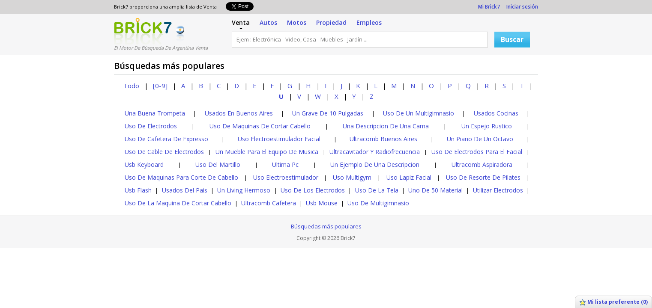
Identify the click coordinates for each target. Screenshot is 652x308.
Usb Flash (138, 190)
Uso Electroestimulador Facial (279, 139)
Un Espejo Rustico (486, 126)
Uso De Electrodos (151, 126)
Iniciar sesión (522, 6)
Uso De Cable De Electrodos (164, 152)
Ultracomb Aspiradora (482, 164)
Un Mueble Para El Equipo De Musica (266, 152)
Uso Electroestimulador (285, 177)
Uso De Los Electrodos (313, 190)
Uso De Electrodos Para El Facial (476, 152)
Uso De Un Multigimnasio (418, 113)
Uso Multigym (352, 177)
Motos (296, 22)
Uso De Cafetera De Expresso (166, 139)
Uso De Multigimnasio (378, 203)
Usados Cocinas (496, 113)
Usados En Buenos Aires (239, 113)
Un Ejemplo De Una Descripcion (374, 164)
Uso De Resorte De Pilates (483, 177)
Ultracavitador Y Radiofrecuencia (374, 152)
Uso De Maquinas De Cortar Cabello (260, 126)
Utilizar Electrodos (498, 190)
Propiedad (331, 22)
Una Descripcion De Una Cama (386, 126)
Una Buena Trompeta (155, 113)
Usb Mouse (322, 203)
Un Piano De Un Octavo (480, 139)
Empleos (369, 22)
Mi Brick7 (489, 6)
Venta (241, 22)
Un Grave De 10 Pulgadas (327, 113)
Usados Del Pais (184, 190)
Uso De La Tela (376, 190)
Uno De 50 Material (435, 190)
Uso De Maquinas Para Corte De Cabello (181, 177)
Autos (268, 22)
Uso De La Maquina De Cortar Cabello (178, 203)
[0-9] (160, 85)
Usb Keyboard (144, 164)
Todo (131, 85)
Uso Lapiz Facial (408, 177)
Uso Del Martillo (217, 164)
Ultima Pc (285, 164)
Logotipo (143, 31)
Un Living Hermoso (243, 190)
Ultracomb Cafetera (268, 203)
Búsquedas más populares (326, 226)
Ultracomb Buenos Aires (383, 139)
